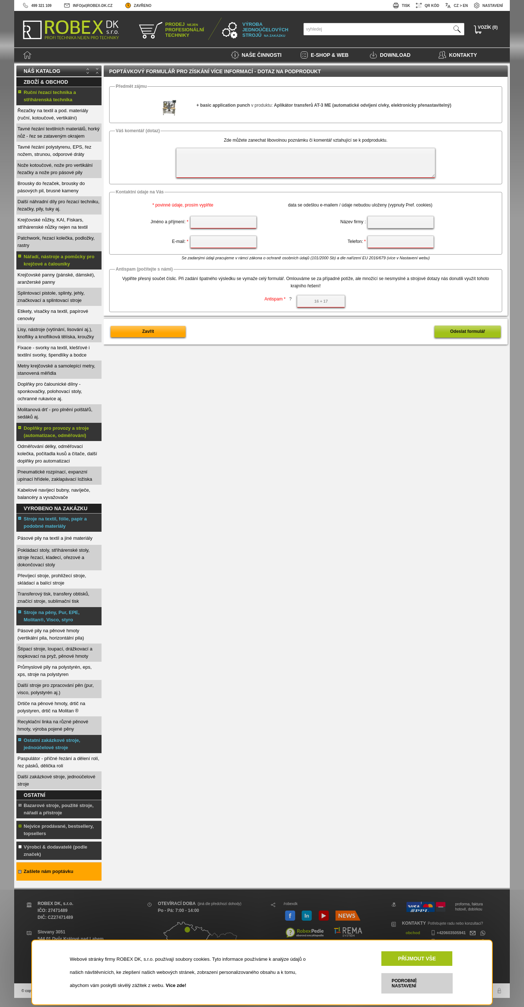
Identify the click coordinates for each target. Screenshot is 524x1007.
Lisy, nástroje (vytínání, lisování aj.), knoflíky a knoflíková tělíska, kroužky (55, 333)
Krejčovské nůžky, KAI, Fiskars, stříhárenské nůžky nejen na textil (52, 223)
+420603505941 (447, 933)
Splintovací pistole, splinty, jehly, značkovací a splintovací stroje (51, 296)
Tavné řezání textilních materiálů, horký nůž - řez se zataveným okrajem (58, 132)
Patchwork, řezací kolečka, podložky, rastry (56, 241)
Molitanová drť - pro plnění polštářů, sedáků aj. (54, 413)
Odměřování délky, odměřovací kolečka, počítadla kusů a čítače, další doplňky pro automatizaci (57, 454)
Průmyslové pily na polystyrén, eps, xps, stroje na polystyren (54, 670)
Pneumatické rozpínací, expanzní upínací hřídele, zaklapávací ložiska (54, 475)
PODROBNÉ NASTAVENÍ (404, 983)
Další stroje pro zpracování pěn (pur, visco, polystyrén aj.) (55, 689)
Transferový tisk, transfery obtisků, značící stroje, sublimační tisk (53, 597)
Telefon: (357, 241)
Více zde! (176, 985)
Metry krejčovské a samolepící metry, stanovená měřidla (56, 369)
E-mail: (180, 241)
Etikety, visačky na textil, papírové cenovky (52, 314)
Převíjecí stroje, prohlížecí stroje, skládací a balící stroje (51, 579)
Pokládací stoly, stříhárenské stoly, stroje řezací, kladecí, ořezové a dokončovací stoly (53, 557)
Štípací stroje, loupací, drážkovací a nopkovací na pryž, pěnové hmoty (54, 652)
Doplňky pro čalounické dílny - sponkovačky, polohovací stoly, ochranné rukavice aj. (49, 391)
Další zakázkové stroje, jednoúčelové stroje (56, 780)
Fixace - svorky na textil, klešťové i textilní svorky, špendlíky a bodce (53, 351)
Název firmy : (353, 221)
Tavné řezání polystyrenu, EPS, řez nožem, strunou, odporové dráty (54, 150)
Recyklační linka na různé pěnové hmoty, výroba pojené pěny (52, 725)
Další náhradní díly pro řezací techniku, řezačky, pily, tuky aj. (58, 205)
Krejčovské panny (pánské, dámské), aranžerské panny (56, 278)
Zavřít (148, 331)
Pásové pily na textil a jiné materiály (54, 538)
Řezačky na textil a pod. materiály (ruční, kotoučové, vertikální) (52, 114)
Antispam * (278, 299)
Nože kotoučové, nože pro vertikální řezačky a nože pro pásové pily (55, 168)
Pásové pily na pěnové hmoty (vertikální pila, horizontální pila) (50, 634)
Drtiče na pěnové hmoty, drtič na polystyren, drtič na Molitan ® (51, 707)
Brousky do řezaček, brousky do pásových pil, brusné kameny (51, 187)
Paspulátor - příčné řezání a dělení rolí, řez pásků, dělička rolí (58, 762)
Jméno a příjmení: (169, 221)
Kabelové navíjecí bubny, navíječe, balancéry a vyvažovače (53, 493)
